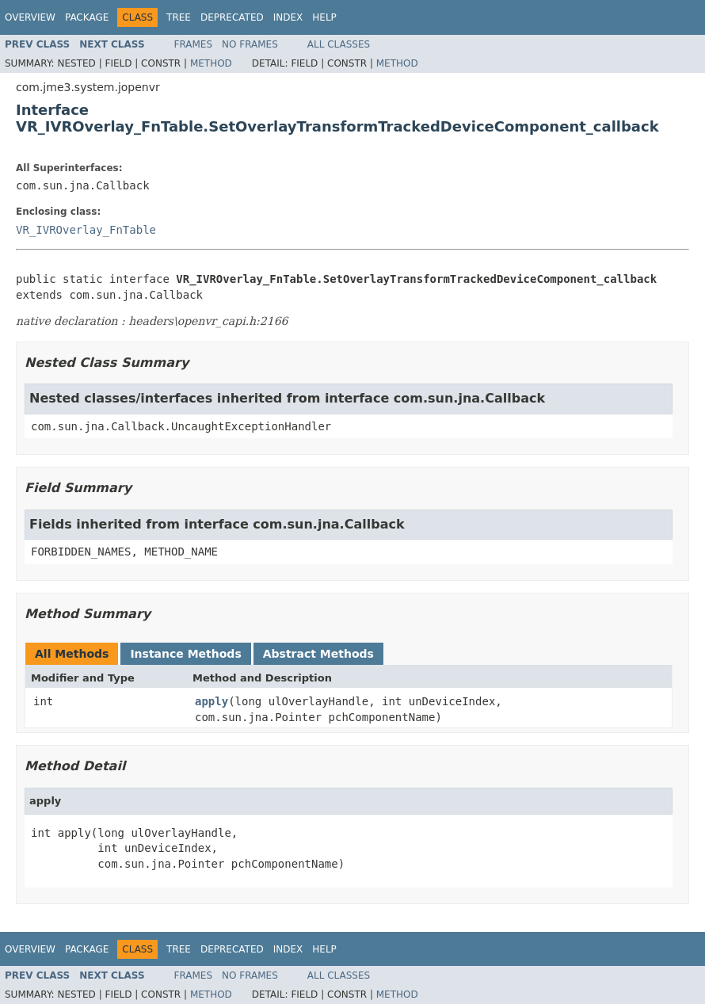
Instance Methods (185, 653)
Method (211, 63)
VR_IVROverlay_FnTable (86, 229)
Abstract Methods (318, 653)
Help (324, 17)
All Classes (338, 44)
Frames (193, 44)
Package (87, 17)
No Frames (250, 44)
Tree (178, 17)
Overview (30, 17)
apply (211, 701)
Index (288, 17)
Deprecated (232, 17)
